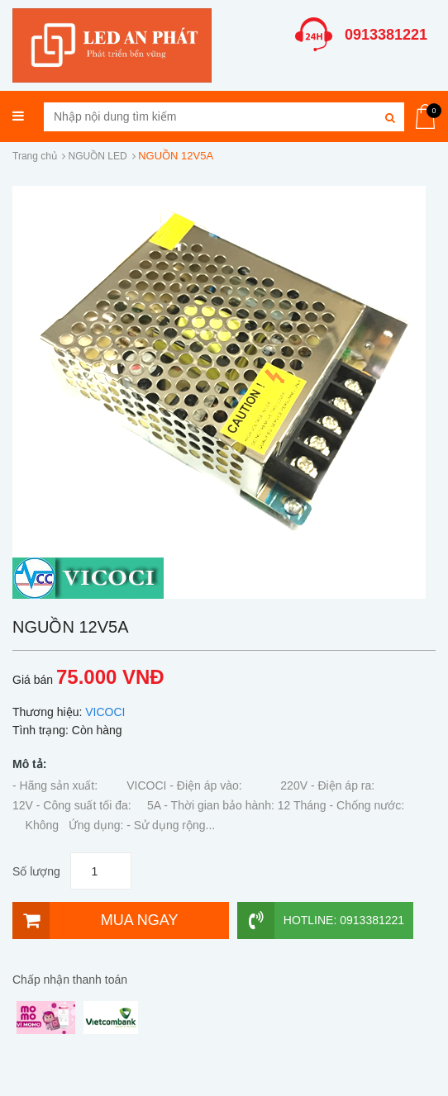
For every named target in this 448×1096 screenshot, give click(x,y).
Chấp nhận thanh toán (69, 979)
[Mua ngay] (120, 920)
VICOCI (105, 712)
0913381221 (386, 34)
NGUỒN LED (98, 156)
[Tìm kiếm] (389, 116)
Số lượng (36, 871)
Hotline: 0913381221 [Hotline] (320, 920)
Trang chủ (34, 156)
